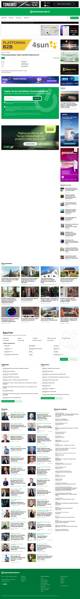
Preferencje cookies (64, 585)
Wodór (42, 591)
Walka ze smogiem (44, 589)
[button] (67, 18)
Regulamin (62, 581)
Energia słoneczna (44, 580)
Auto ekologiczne (44, 583)
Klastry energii (21, 340)
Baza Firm (11, 17)
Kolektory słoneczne (37, 340)
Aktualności (4, 17)
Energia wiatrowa (66, 338)
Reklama (62, 582)
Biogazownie (6, 338)
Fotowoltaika (6, 340)
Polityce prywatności (13, 115)
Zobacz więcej (72, 359)
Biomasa (20, 338)
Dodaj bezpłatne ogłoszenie (8, 401)
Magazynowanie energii (45, 587)
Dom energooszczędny (45, 584)
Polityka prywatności (64, 576)
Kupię (8, 52)
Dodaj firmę (63, 359)
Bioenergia (43, 586)
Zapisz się (37, 98)
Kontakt (61, 579)
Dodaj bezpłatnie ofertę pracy (48, 398)
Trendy (42, 578)
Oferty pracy (18, 17)
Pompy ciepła (50, 340)
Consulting (35, 338)
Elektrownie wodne (51, 338)
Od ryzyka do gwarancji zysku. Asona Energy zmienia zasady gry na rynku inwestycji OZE (18, 22)
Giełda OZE (26, 17)
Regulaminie (6, 115)
